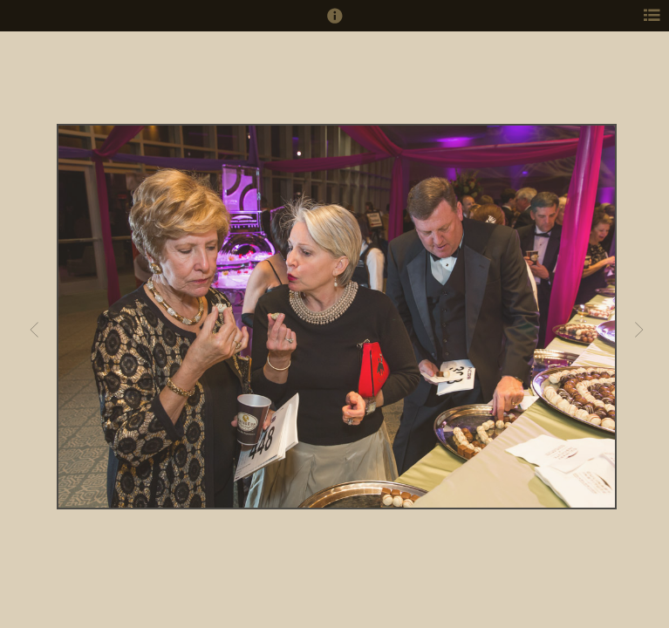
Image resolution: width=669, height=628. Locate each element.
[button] (335, 23)
